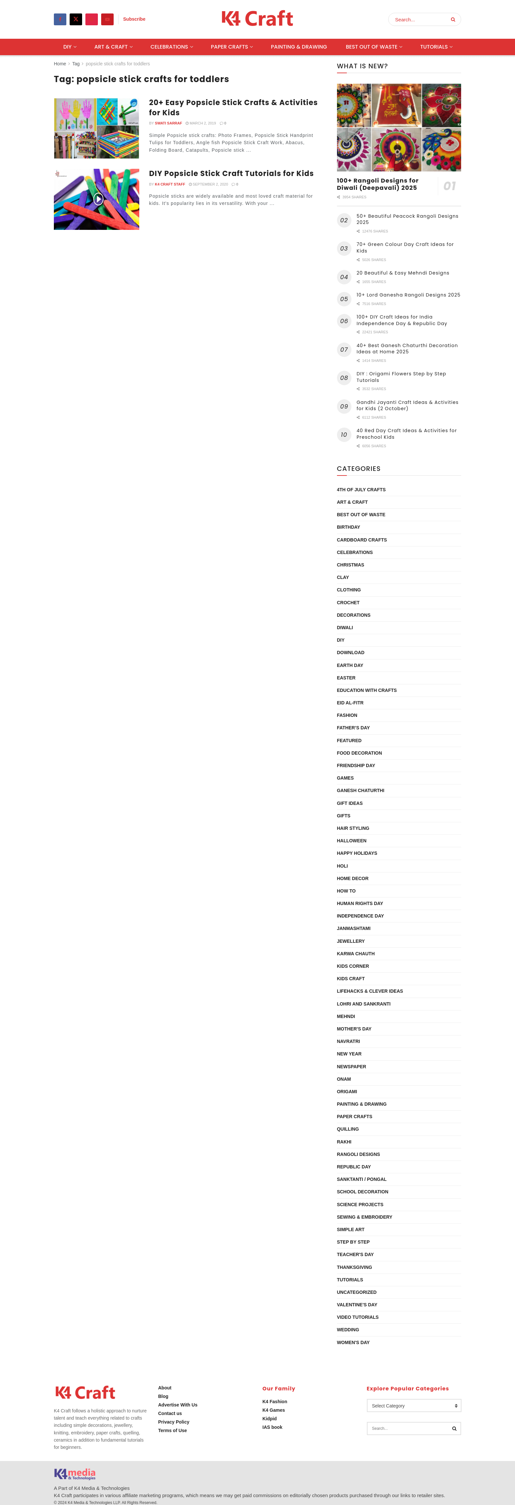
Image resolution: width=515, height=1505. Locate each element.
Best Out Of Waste (371, 47)
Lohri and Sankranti (364, 1004)
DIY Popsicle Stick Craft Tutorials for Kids (231, 173)
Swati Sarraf (168, 123)
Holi (342, 866)
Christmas (350, 564)
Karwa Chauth (356, 953)
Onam (344, 1079)
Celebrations (169, 47)
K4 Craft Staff (170, 184)
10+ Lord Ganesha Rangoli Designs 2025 (409, 295)
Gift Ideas (350, 803)
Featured (349, 740)
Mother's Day (354, 1028)
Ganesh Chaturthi (360, 790)
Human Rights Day (360, 903)
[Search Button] (454, 19)
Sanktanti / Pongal (362, 1179)
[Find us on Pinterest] (91, 19)
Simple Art (351, 1229)
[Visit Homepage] (258, 20)
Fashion (347, 715)
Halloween (352, 840)
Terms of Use (172, 1430)
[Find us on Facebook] (60, 19)
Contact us (170, 1413)
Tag (76, 63)
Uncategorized (357, 1292)
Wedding (348, 1329)
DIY (67, 47)
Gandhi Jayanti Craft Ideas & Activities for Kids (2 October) (408, 405)
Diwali (345, 627)
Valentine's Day (357, 1304)
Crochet (348, 602)
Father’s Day (353, 727)
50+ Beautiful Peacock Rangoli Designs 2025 (408, 219)
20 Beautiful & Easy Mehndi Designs (403, 273)
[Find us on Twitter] (76, 19)
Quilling (348, 1129)
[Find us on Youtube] (107, 19)
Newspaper (351, 1066)
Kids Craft (351, 978)
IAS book (272, 1427)
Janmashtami (353, 928)
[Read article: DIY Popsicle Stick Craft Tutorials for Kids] (96, 199)
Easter (346, 677)
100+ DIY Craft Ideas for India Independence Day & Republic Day (402, 320)
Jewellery (351, 941)
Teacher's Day (355, 1254)
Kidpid (269, 1418)
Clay (343, 577)
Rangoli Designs (358, 1154)
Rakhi (344, 1141)
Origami (347, 1091)
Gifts (343, 815)
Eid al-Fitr (350, 702)
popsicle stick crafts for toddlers (118, 63)
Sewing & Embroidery (364, 1217)
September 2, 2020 (208, 184)
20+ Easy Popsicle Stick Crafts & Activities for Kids (233, 108)
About (164, 1387)
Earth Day (350, 665)
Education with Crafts (367, 690)
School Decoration (363, 1191)
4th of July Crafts (361, 489)
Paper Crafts (229, 47)
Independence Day (360, 915)
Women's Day (353, 1342)
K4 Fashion (274, 1401)
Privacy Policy (174, 1422)
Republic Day (354, 1166)
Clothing (349, 589)
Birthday (348, 527)
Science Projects (360, 1204)
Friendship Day (356, 765)
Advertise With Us (178, 1404)
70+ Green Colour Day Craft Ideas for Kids (405, 247)
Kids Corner (353, 966)
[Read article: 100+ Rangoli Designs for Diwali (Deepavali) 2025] (399, 127)
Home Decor (353, 878)
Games (345, 778)
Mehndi (346, 1016)
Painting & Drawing (299, 47)
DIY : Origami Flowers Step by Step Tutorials (401, 377)
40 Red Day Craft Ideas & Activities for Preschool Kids (407, 433)
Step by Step (353, 1242)
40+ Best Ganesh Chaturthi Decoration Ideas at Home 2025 (407, 348)
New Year (349, 1053)
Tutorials (434, 47)
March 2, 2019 (201, 123)
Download (351, 652)
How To (346, 891)
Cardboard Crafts (362, 539)
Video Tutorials (358, 1317)
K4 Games (273, 1410)
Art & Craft (111, 47)
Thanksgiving (354, 1267)
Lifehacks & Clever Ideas (370, 991)
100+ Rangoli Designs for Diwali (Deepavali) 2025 (378, 184)
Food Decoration (359, 753)
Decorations (353, 615)
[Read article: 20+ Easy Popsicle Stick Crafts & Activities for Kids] (96, 128)
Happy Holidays (357, 853)
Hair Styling (353, 828)
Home (60, 63)
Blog (163, 1396)
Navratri (348, 1041)
